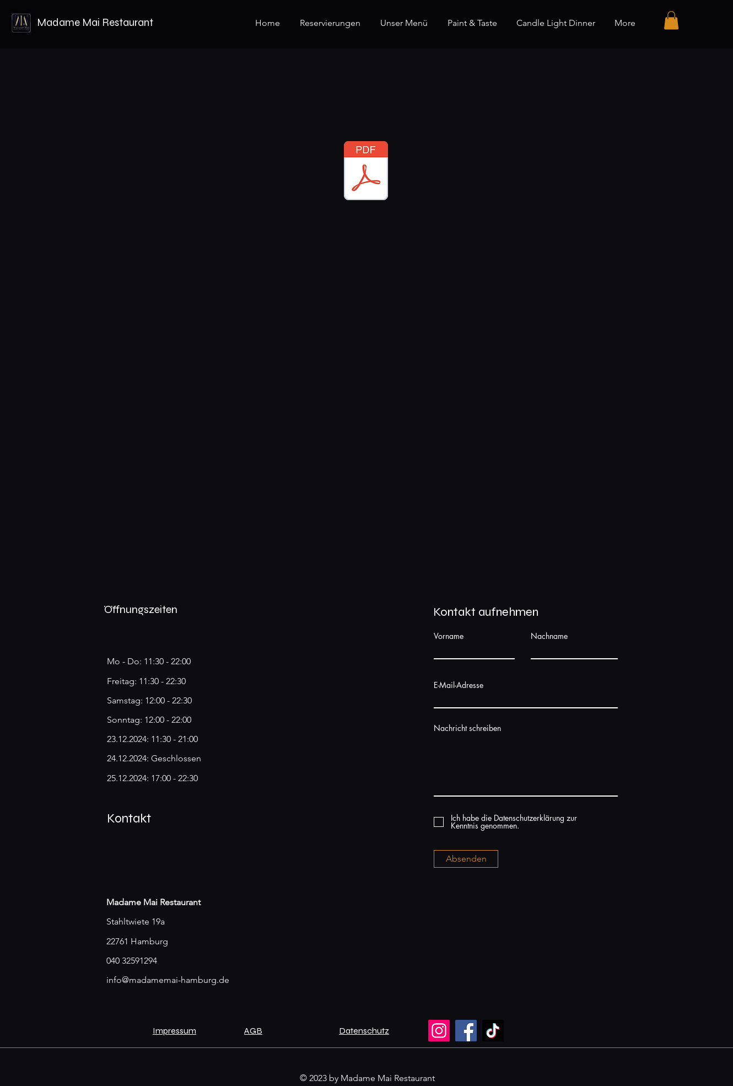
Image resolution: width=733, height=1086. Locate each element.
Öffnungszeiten (140, 609)
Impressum (174, 1030)
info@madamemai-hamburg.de (167, 980)
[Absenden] (466, 859)
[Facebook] (466, 1030)
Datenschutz (364, 1030)
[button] (671, 20)
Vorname (448, 636)
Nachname (549, 636)
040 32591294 (131, 960)
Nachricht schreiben (467, 728)
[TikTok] (493, 1030)
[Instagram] (439, 1030)
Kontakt (129, 818)
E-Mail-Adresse (458, 685)
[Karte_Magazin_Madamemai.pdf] (366, 172)
